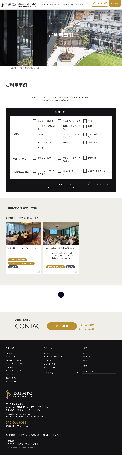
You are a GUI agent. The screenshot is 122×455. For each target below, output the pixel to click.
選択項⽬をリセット (100, 184)
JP (87, 3)
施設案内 (47, 353)
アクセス (82, 5)
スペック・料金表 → (87, 329)
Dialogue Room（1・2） (14, 364)
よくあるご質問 (49, 364)
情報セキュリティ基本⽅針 (31, 435)
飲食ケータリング (12, 378)
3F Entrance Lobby (12, 357)
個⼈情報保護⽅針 (13, 435)
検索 (61, 184)
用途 (21, 68)
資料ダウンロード (50, 367)
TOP (7, 68)
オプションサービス (13, 381)
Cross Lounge (10, 374)
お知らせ (74, 5)
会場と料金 (45, 5)
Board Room (10, 367)
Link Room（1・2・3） (14, 360)
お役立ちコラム (87, 360)
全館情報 (9, 353)
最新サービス (87, 357)
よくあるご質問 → (88, 325)
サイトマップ (87, 371)
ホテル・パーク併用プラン (53, 357)
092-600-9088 (16, 422)
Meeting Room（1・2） (14, 371)
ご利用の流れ (48, 360)
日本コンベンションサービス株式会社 (22, 443)
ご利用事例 (65, 5)
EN (88, 6)
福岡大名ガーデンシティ (51, 435)
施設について (55, 5)
